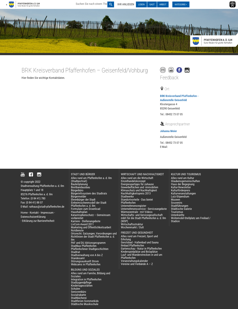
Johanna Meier (168, 131)
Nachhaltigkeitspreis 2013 (136, 193)
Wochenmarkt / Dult (132, 227)
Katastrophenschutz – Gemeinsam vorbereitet (90, 216)
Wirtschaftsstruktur (132, 224)
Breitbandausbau (80, 187)
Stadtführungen (179, 205)
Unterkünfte (177, 215)
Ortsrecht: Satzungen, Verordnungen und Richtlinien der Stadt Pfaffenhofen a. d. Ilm (94, 236)
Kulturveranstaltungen (183, 193)
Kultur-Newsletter (181, 187)
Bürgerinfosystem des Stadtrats (89, 193)
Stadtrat (75, 252)
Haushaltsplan (79, 211)
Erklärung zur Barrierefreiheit (38, 221)
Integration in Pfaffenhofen (86, 279)
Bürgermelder (78, 196)
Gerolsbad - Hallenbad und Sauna (139, 242)
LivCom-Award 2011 (82, 224)
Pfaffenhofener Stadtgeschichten (89, 248)
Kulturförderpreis (180, 190)
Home (24, 212)
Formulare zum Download (85, 208)
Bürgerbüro (77, 190)
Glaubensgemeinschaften (185, 181)
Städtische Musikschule (84, 304)
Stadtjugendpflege (81, 282)
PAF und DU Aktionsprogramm (88, 242)
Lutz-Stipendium (180, 196)
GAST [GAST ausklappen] (152, 4)
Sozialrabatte (78, 294)
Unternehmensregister (133, 205)
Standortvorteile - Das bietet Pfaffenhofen (137, 201)
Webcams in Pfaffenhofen (85, 264)
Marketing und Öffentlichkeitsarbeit (91, 227)
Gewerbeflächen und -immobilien (139, 187)
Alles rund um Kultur (182, 178)
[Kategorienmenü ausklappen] (180, 4)
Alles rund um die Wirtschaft (137, 178)
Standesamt (78, 258)
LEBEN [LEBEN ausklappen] (141, 4)
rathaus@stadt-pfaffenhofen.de (46, 206)
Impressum (47, 212)
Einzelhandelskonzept (133, 181)
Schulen (75, 288)
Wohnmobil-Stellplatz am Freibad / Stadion (190, 220)
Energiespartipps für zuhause (137, 184)
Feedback (169, 78)
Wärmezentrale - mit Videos (137, 211)
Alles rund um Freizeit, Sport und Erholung (139, 238)
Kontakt (34, 212)
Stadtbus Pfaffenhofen (83, 245)
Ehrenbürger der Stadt (83, 199)
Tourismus (177, 211)
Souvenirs (176, 202)
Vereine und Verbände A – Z (137, 263)
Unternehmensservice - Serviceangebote (144, 208)
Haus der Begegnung (182, 184)
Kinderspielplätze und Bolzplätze (139, 251)
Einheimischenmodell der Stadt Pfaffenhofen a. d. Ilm (88, 204)
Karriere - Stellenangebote (85, 221)
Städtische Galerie (181, 208)
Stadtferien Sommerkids (85, 300)
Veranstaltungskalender (134, 260)
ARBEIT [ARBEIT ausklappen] (162, 4)
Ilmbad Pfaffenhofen (132, 245)
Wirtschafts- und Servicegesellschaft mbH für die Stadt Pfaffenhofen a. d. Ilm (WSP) (143, 218)
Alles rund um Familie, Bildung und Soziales (90, 275)
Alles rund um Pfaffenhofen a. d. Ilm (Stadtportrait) (91, 179)
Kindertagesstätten (81, 285)
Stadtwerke (127, 196)
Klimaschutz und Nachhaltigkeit (139, 190)
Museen (175, 199)
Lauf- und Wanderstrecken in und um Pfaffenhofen (141, 256)
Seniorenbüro (78, 291)
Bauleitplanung (79, 184)
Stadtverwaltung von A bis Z (87, 255)
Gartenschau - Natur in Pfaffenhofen (141, 248)
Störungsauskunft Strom (85, 261)
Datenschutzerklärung (33, 216)
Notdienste (77, 230)
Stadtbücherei (79, 297)
